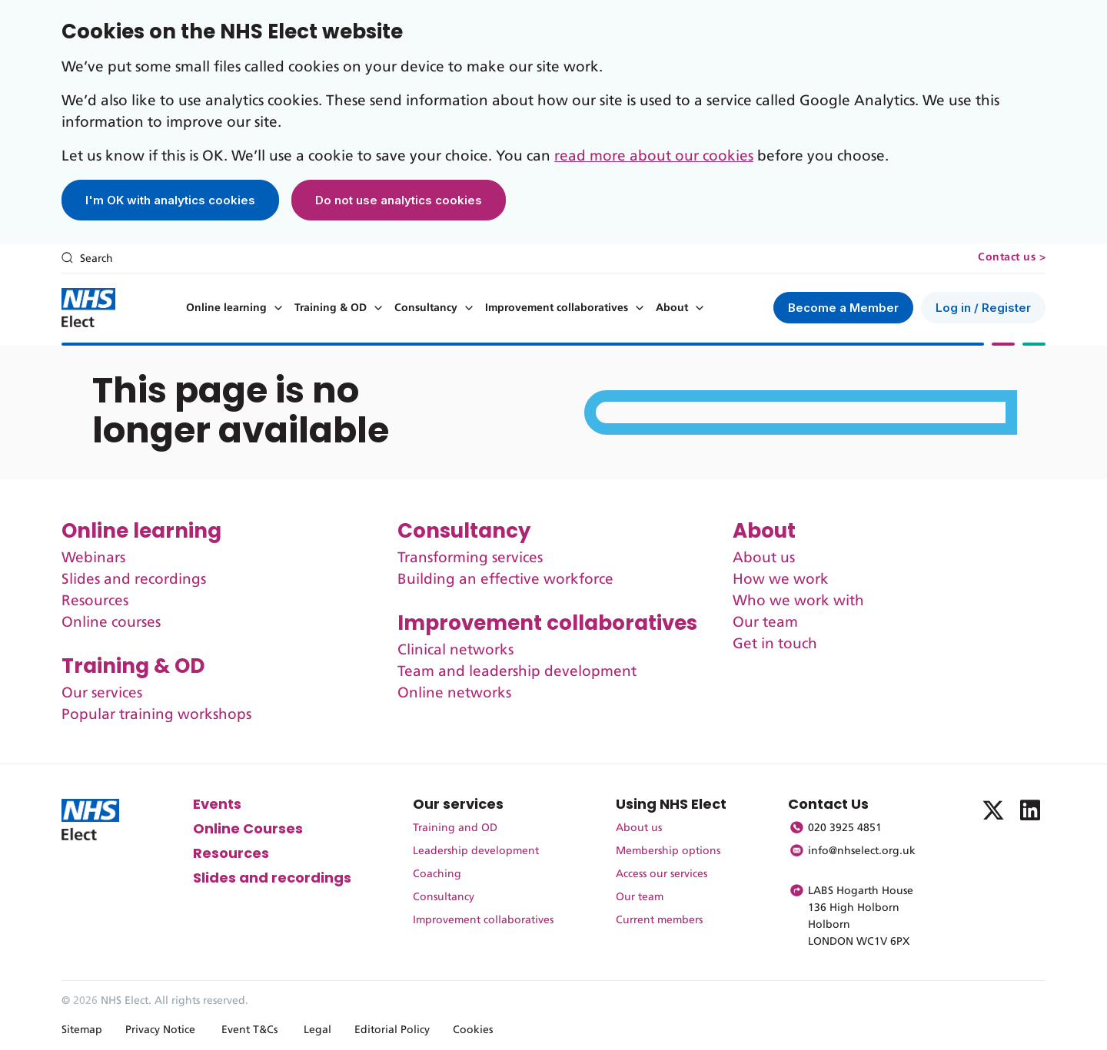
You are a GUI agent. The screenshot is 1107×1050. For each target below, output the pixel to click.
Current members (659, 920)
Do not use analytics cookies (398, 200)
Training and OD (455, 828)
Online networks (454, 693)
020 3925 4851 (845, 828)
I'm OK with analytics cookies (170, 200)
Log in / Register (983, 307)
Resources (95, 601)
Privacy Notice (160, 1030)
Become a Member (843, 307)
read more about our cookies (653, 156)
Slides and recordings (134, 579)
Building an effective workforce (505, 579)
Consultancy (425, 308)
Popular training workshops (156, 714)
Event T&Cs (249, 1030)
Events (217, 803)
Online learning (226, 308)
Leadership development (476, 851)
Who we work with (798, 601)
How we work (781, 579)
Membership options (668, 851)
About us (764, 558)
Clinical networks (455, 650)
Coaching (437, 874)
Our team (765, 622)
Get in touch (775, 644)
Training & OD (330, 308)
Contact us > (1012, 257)
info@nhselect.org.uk (862, 851)
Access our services (661, 874)
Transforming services (470, 558)
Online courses (111, 622)
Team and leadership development (517, 671)
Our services (102, 693)
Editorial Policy (392, 1030)
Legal (317, 1030)
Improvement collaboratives (556, 308)
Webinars (93, 558)
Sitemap (82, 1030)
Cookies (473, 1030)
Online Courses (248, 828)
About (672, 308)
